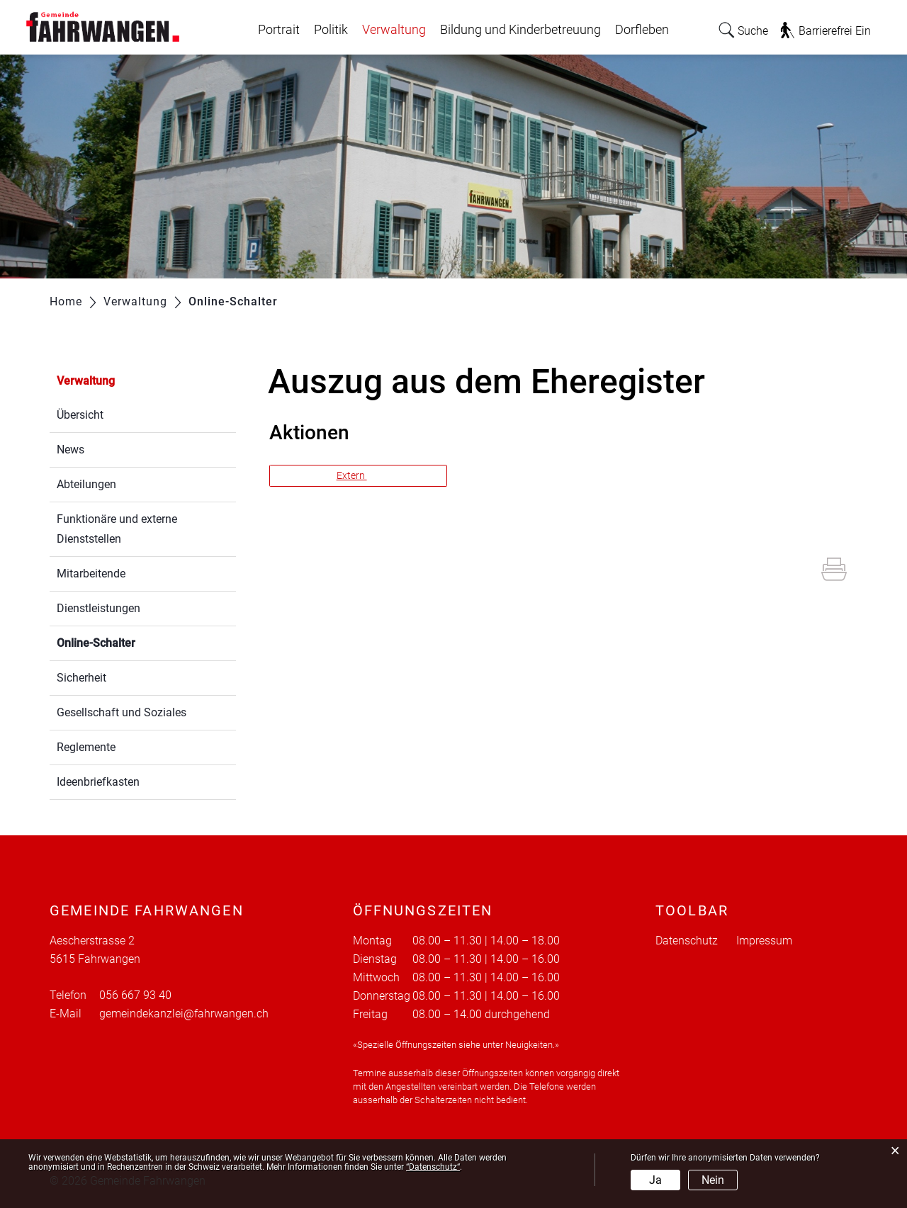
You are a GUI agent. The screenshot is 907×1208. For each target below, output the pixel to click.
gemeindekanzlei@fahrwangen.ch (184, 1013)
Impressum (764, 940)
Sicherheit (81, 677)
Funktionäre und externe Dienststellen (117, 529)
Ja (655, 1180)
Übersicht (80, 415)
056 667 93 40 (135, 995)
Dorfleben (642, 30)
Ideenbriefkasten (98, 782)
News (70, 449)
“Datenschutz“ (433, 1167)
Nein (713, 1180)
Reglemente (86, 747)
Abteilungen (86, 484)
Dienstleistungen (98, 608)
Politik (331, 30)
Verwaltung (394, 30)
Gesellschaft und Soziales (121, 712)
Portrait (279, 30)
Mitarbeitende (91, 573)
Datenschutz (686, 940)
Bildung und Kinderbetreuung (520, 30)
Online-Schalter (130, 641)
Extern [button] (352, 475)
